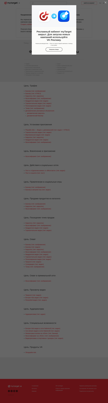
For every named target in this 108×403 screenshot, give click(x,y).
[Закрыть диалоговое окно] (105, 2)
